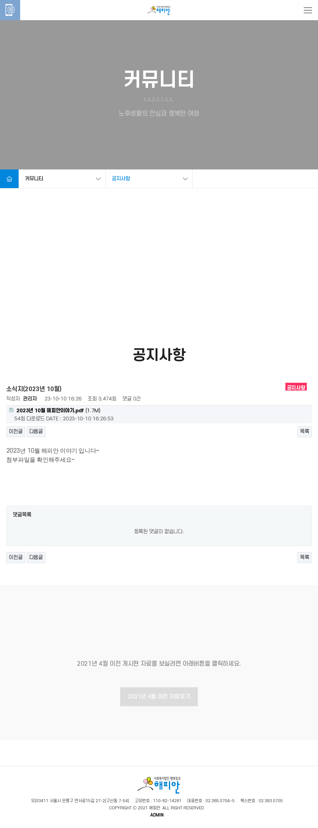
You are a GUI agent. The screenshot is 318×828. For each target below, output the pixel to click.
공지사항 (121, 179)
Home (9, 178)
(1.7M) (54, 411)
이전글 (15, 431)
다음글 (36, 431)
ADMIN (157, 815)
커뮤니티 (34, 179)
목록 (304, 431)
